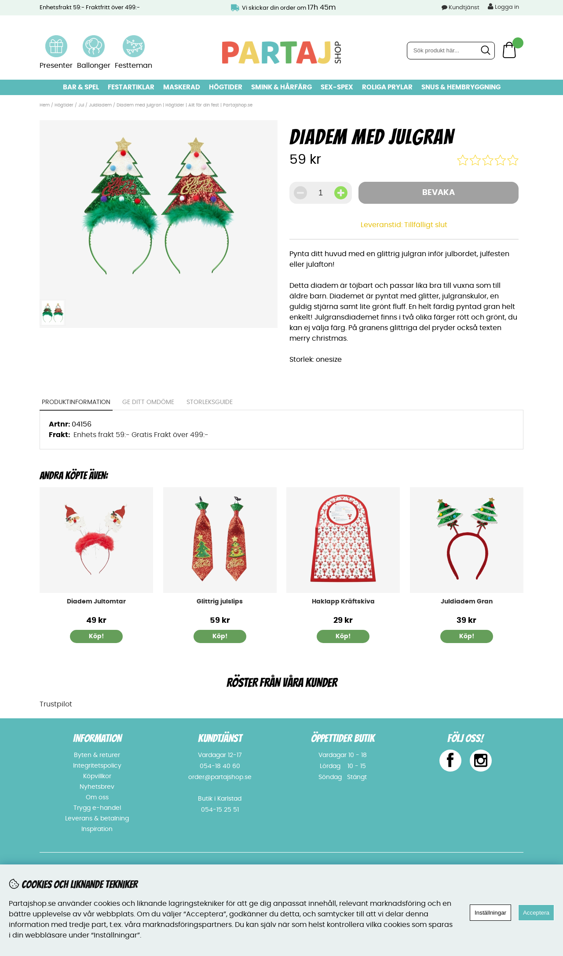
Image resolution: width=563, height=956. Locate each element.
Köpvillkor (97, 776)
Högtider (225, 87)
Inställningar (490, 912)
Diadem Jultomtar (96, 602)
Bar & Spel (81, 87)
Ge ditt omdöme (149, 402)
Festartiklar (131, 87)
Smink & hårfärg (281, 87)
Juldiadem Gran (467, 602)
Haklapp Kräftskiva (343, 602)
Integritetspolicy (97, 766)
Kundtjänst (464, 8)
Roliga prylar (387, 87)
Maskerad (181, 87)
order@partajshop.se (220, 777)
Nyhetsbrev (97, 787)
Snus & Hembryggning (461, 87)
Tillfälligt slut (425, 224)
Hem (45, 105)
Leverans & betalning (97, 819)
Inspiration (97, 829)
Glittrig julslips (220, 602)
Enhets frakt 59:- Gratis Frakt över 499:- (140, 434)
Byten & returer (97, 755)
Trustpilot (56, 704)
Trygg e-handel (97, 808)
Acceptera (536, 912)
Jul (81, 105)
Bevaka (438, 193)
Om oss (97, 797)
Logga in (503, 6)
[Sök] (451, 50)
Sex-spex (337, 87)
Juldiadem (100, 105)
